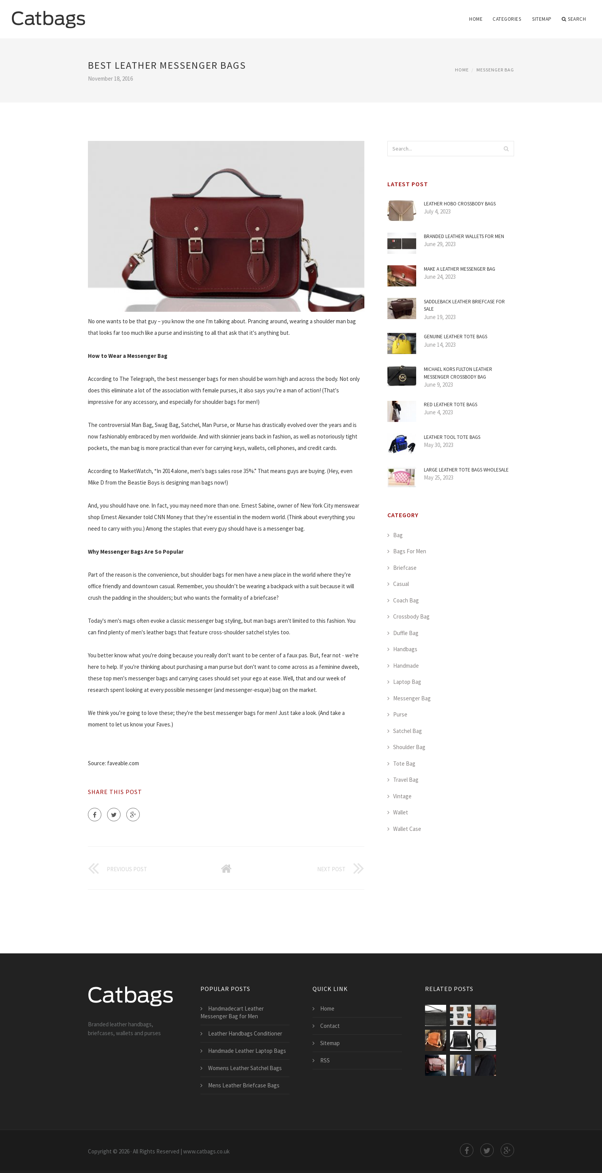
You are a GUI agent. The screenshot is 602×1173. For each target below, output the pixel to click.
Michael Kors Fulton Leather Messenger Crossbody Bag (458, 373)
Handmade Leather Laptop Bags (247, 1050)
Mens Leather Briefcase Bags (244, 1085)
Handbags (405, 649)
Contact (330, 1025)
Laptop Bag (407, 681)
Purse (400, 714)
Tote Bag (404, 763)
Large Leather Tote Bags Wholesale (466, 470)
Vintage (402, 796)
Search (574, 19)
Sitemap (542, 19)
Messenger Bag (495, 70)
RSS (325, 1060)
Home (476, 19)
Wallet (400, 812)
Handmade (406, 665)
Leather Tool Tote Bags (452, 437)
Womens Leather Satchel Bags (245, 1068)
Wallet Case (407, 828)
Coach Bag (406, 600)
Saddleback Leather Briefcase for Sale (464, 305)
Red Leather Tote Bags (450, 404)
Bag (398, 535)
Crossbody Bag (411, 616)
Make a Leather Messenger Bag (459, 269)
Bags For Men (409, 551)
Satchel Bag (407, 731)
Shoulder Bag (409, 747)
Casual (401, 583)
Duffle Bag (405, 633)
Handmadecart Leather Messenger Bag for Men (232, 1012)
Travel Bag (405, 779)
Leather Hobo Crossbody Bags (460, 203)
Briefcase (405, 567)
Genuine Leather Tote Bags (455, 336)
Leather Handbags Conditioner (245, 1033)
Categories (507, 19)
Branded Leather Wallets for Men (464, 236)
